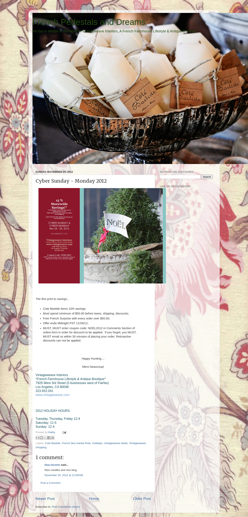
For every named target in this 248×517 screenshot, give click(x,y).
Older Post (142, 499)
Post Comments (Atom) (66, 506)
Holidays (97, 443)
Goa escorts (52, 464)
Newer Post (45, 499)
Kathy (52, 432)
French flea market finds (76, 443)
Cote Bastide (52, 443)
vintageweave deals (116, 443)
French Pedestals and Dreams (88, 22)
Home (94, 499)
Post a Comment (51, 482)
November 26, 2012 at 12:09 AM (64, 475)
